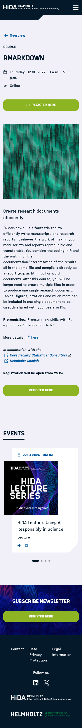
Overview (17, 35)
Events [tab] (13, 433)
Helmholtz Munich (24, 361)
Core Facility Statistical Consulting (38, 355)
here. (35, 337)
